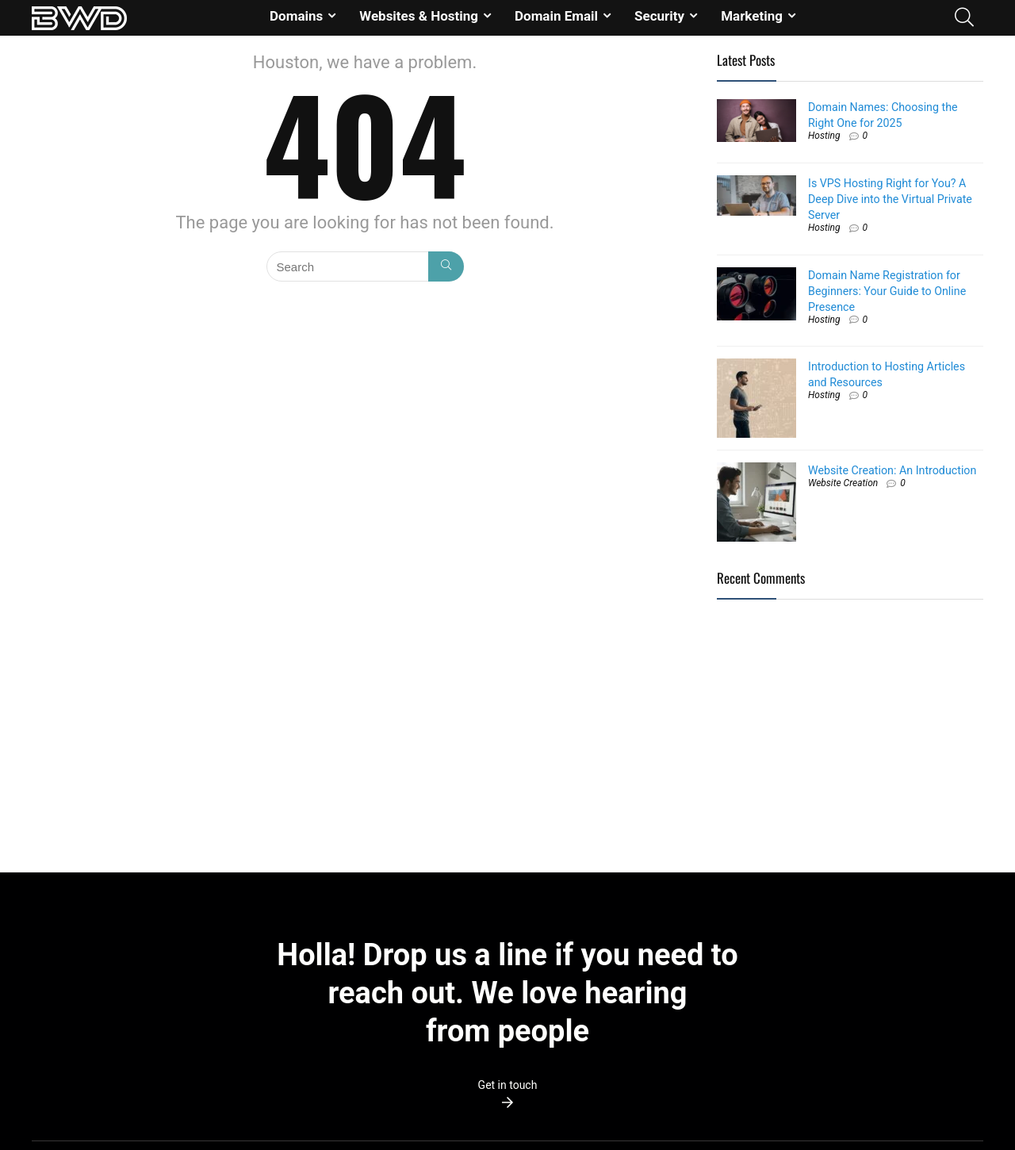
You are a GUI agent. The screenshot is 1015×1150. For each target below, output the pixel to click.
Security (659, 16)
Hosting (824, 135)
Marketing (752, 16)
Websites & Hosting (418, 16)
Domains (296, 16)
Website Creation (843, 483)
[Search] (446, 266)
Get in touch (508, 1085)
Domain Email (556, 16)
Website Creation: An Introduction (892, 470)
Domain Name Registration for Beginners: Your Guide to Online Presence (887, 291)
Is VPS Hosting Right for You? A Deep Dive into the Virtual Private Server (890, 199)
